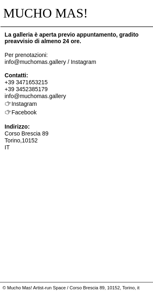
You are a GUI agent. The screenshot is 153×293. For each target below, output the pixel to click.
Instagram (83, 62)
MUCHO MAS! (44, 13)
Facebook (23, 112)
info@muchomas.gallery (35, 62)
